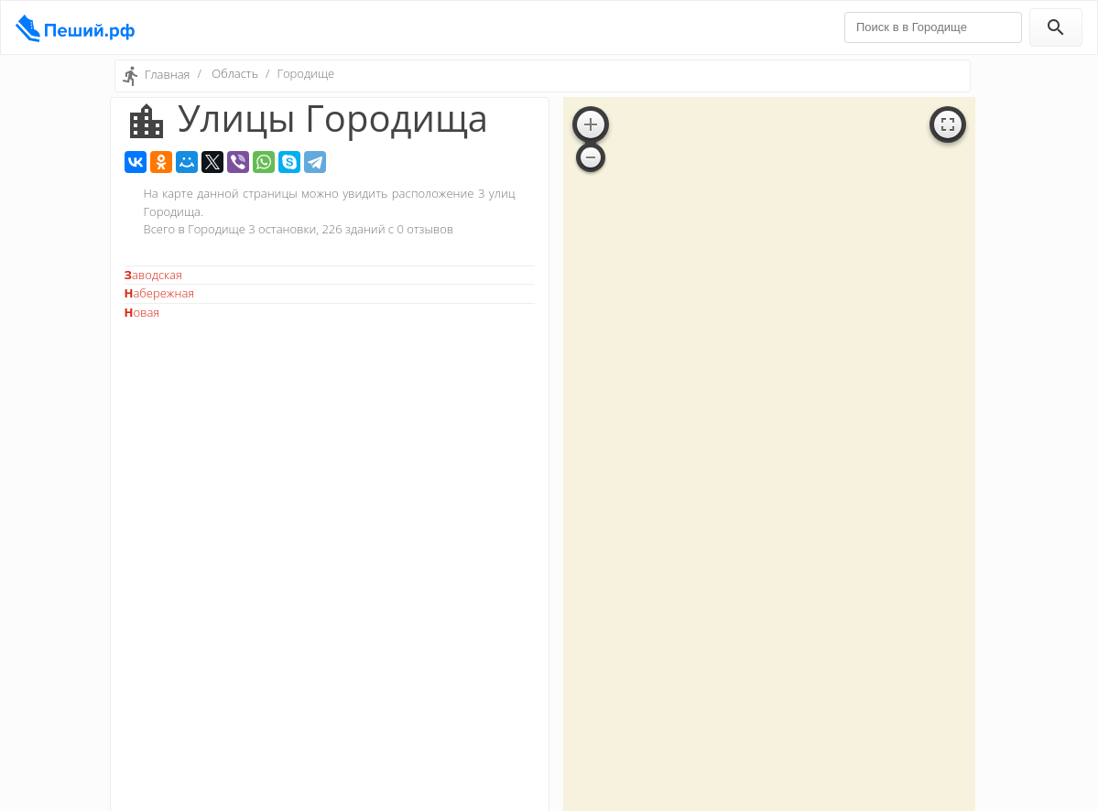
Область (235, 73)
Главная (167, 74)
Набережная (160, 293)
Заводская (153, 274)
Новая (142, 312)
